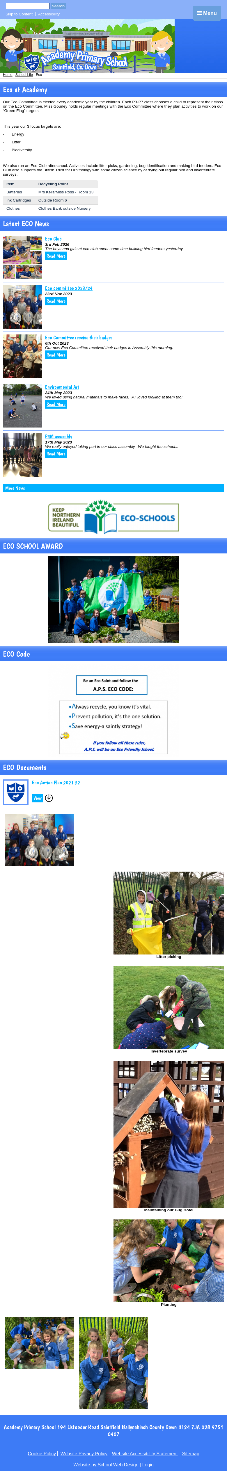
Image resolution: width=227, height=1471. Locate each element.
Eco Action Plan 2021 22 (56, 782)
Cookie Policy (42, 1453)
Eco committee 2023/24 (69, 288)
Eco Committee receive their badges (79, 337)
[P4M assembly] (22, 455)
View (37, 798)
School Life (24, 75)
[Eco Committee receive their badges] (22, 356)
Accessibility (49, 14)
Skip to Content (19, 14)
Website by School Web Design (106, 1464)
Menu (207, 13)
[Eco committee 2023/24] (22, 307)
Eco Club (53, 239)
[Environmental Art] (22, 406)
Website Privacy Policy (84, 1453)
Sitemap (190, 1453)
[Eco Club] (22, 257)
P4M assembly (58, 436)
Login (148, 1464)
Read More (56, 256)
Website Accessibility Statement (145, 1453)
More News (15, 488)
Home (8, 75)
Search (58, 6)
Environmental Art (62, 387)
